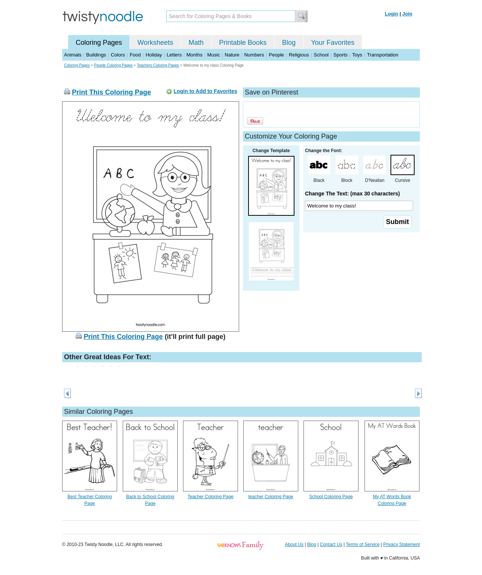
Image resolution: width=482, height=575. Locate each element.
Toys (357, 55)
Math (196, 42)
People (276, 55)
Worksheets (155, 42)
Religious (299, 55)
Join (407, 14)
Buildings (96, 55)
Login (391, 14)
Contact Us (331, 544)
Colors (118, 55)
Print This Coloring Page (111, 92)
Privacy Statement (401, 544)
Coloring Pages (99, 42)
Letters (174, 55)
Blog (289, 42)
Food (135, 55)
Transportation (382, 55)
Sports (340, 55)
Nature (232, 55)
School (321, 55)
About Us (294, 544)
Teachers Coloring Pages (158, 65)
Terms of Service (362, 544)
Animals (72, 55)
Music (213, 55)
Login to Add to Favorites (205, 91)
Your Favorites (332, 42)
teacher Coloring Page (270, 496)
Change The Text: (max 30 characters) (352, 194)
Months (194, 55)
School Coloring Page (331, 496)
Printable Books (243, 42)
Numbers (254, 55)
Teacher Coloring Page (210, 496)
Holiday (154, 55)
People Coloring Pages (113, 65)
